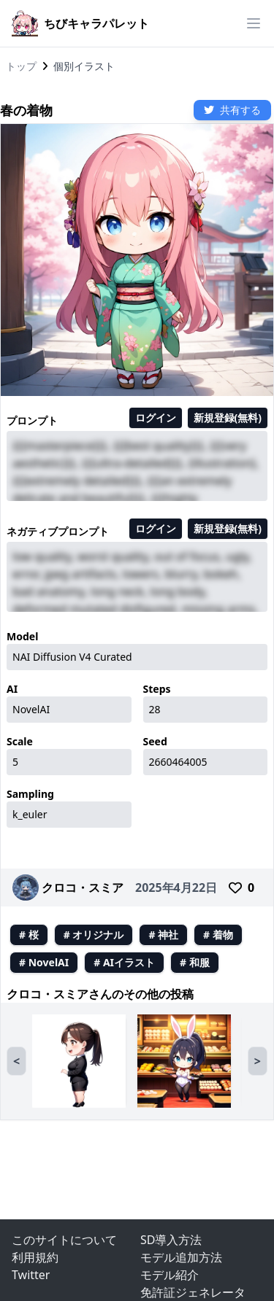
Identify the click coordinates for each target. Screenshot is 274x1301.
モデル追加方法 (181, 1257)
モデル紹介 (169, 1275)
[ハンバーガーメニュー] (253, 23)
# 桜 (29, 934)
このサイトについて (64, 1240)
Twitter (31, 1275)
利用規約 (35, 1257)
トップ (21, 66)
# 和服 (195, 962)
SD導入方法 (171, 1240)
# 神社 (163, 934)
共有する (232, 110)
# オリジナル (94, 934)
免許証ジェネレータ (193, 1292)
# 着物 (218, 934)
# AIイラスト (124, 962)
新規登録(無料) (228, 417)
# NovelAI (44, 962)
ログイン (155, 417)
